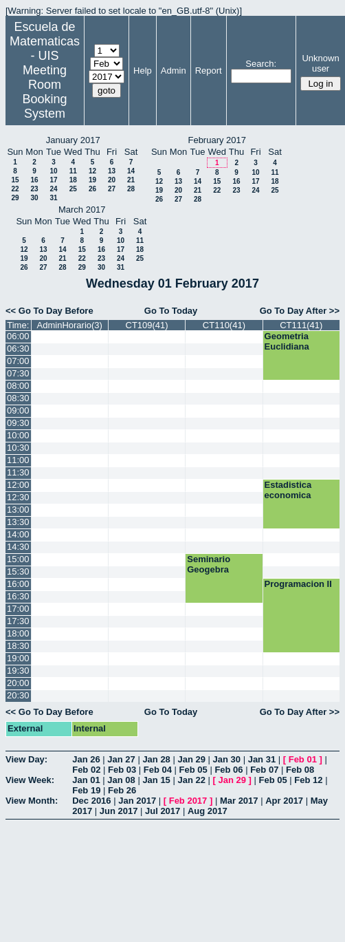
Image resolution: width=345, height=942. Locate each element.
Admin (173, 70)
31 (53, 198)
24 (53, 189)
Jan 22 (191, 780)
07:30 (18, 373)
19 (92, 180)
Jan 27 (121, 759)
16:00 (18, 584)
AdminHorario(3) (69, 325)
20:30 (18, 695)
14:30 (18, 547)
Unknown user (320, 63)
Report (208, 70)
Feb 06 (228, 769)
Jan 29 (191, 759)
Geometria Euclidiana (287, 341)
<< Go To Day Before (49, 311)
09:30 (18, 423)
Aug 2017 (207, 811)
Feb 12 (308, 780)
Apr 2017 (284, 800)
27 (111, 189)
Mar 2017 (239, 800)
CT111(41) (301, 325)
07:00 (18, 361)
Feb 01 (303, 759)
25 (73, 189)
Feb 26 (122, 790)
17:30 (18, 621)
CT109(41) (147, 325)
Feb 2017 (188, 800)
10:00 (18, 435)
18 (73, 180)
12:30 (18, 497)
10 (53, 171)
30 (34, 198)
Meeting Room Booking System (44, 91)
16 (34, 180)
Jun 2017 (119, 811)
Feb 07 (264, 769)
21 (131, 180)
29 (15, 198)
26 (92, 189)
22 (15, 189)
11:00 (18, 460)
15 (15, 180)
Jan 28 (156, 759)
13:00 (18, 509)
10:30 (18, 447)
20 (111, 180)
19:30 (18, 670)
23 (34, 189)
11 (73, 171)
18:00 (18, 633)
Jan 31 (262, 759)
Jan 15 (156, 780)
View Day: (26, 759)
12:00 (18, 485)
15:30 (18, 571)
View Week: (29, 780)
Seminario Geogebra (208, 564)
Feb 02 (86, 769)
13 (111, 171)
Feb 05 (193, 769)
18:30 (18, 646)
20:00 (18, 683)
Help (142, 70)
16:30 (18, 596)
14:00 (18, 534)
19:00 (18, 658)
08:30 (18, 398)
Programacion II (298, 584)
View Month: (31, 800)
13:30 (18, 522)
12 (92, 171)
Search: (260, 63)
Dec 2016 (91, 800)
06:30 (18, 348)
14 (131, 171)
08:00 (18, 386)
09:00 (18, 410)
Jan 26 (86, 759)
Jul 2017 (162, 811)
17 (53, 180)
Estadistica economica (288, 490)
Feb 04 (158, 769)
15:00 (18, 559)
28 (131, 189)
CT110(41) (224, 325)
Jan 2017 (137, 800)
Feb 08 (300, 769)
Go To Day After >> (300, 311)
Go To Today (171, 311)
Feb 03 (122, 769)
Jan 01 (86, 780)
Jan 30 (227, 759)
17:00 (18, 608)
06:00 (18, 336)
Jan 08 (121, 780)
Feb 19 (86, 790)
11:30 (18, 472)
